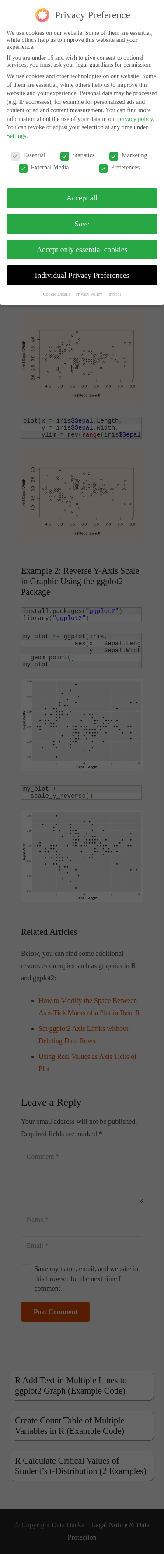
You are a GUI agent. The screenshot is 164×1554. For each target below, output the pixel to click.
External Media (44, 167)
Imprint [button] (114, 294)
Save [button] (81, 223)
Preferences (119, 167)
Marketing (128, 155)
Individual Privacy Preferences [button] (82, 275)
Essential (28, 155)
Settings (16, 136)
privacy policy (135, 119)
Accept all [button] (82, 197)
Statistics (77, 155)
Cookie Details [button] (57, 294)
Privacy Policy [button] (89, 294)
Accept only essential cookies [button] (82, 249)
